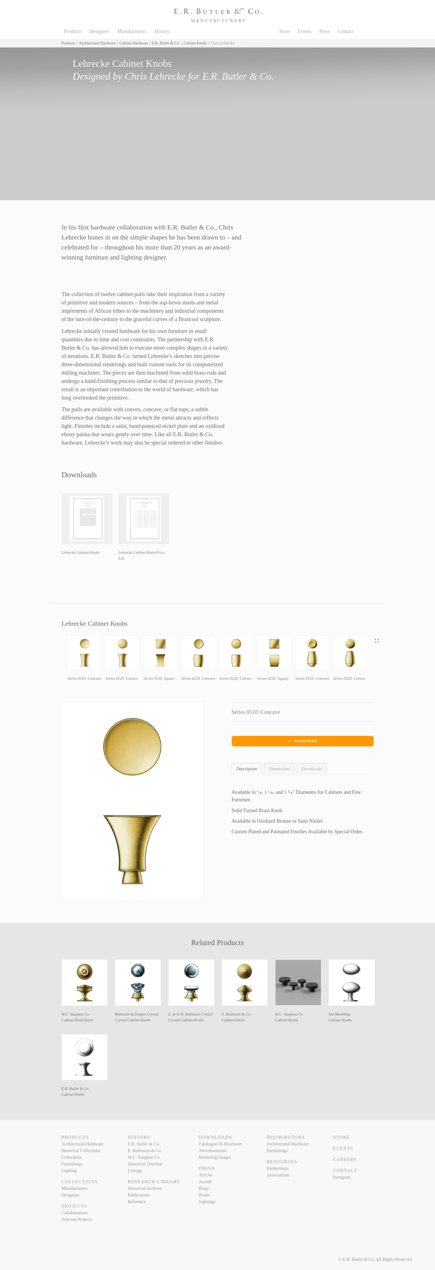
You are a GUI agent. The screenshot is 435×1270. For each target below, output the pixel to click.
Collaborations (75, 1212)
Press (324, 31)
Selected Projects (77, 1219)
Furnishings (72, 1164)
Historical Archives (145, 1188)
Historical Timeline (145, 1164)
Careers (345, 1159)
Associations (278, 1175)
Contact (345, 31)
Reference (137, 1201)
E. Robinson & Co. (236, 1014)
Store (284, 31)
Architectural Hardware (97, 43)
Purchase (303, 741)
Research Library (154, 1181)
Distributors (286, 1137)
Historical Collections (81, 1150)
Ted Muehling (339, 1014)
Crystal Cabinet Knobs (132, 1020)
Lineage (135, 1170)
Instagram (342, 1177)
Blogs (204, 1188)
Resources (282, 1161)
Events (304, 31)
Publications (139, 1195)
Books (204, 1195)
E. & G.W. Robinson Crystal (190, 1014)
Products (72, 31)
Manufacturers (131, 31)
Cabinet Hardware (134, 43)
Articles (206, 1175)
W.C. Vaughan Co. (76, 1014)
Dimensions (279, 768)
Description (246, 768)
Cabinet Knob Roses (77, 1020)
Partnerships (278, 1168)
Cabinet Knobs (195, 43)
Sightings (207, 1201)
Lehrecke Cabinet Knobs (81, 553)
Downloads (312, 768)
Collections (72, 1157)
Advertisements (212, 1150)
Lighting (69, 1170)
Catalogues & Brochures (220, 1144)
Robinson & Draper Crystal (136, 1014)
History (162, 31)
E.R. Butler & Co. (166, 43)
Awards (205, 1181)
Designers (99, 31)
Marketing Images (215, 1157)
